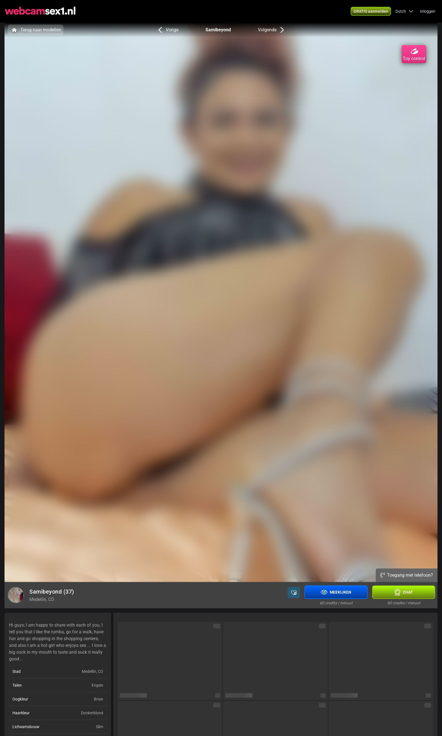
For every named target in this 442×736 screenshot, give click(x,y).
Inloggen (427, 11)
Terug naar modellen (35, 30)
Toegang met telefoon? (406, 575)
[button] (404, 11)
